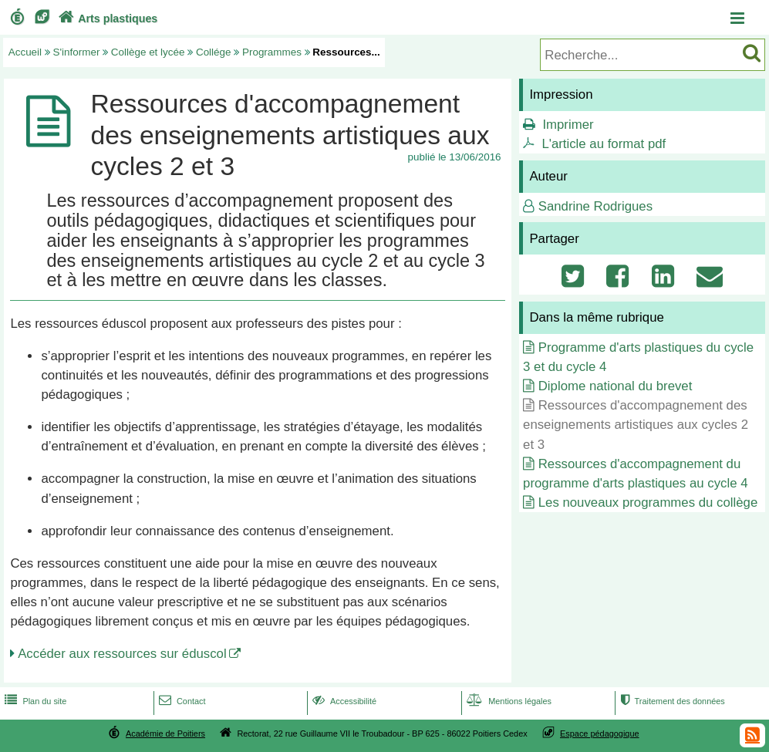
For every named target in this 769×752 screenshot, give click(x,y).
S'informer (76, 52)
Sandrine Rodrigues (595, 206)
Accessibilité (342, 701)
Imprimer (567, 124)
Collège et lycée (148, 52)
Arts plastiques (106, 18)
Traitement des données (671, 701)
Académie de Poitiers (165, 733)
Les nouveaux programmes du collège (648, 502)
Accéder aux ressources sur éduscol (122, 653)
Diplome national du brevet (615, 386)
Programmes (272, 52)
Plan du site (34, 701)
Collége (213, 52)
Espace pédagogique (599, 733)
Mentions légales (507, 701)
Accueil (25, 52)
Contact (181, 701)
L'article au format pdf (603, 144)
